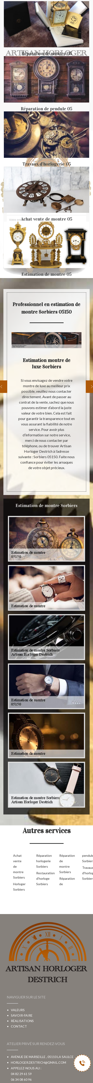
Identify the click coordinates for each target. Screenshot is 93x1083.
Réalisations (22, 1021)
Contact (19, 1026)
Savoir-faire (22, 1015)
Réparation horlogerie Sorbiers (40, 861)
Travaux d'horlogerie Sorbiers (86, 873)
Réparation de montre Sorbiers (63, 864)
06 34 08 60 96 (21, 1079)
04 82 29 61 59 (21, 1074)
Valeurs (18, 1010)
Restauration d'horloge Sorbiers (40, 878)
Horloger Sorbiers (17, 886)
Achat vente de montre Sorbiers (17, 866)
